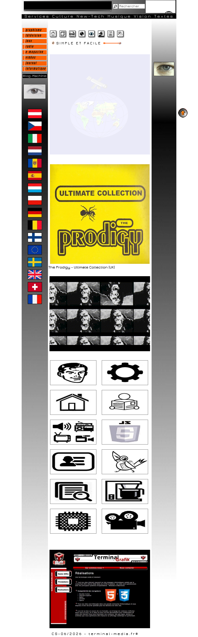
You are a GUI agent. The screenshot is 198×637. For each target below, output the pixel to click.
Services (37, 16)
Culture (63, 16)
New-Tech (91, 16)
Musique (119, 16)
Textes (164, 16)
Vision (143, 16)
